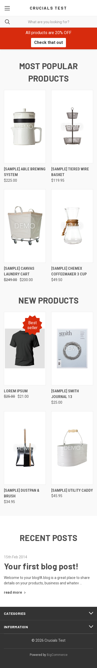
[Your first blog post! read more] (15, 592)
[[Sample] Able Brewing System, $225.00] (25, 126)
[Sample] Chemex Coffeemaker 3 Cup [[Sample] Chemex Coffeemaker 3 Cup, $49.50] (69, 271)
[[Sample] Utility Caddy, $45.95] (72, 448)
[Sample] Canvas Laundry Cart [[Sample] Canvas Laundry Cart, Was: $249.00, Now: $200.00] (19, 271)
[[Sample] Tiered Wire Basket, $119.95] (72, 126)
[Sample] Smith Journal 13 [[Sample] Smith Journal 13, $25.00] (65, 394)
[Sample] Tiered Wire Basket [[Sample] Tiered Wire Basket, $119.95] (70, 172)
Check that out (48, 42)
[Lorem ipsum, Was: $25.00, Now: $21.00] (25, 348)
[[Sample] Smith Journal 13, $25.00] (72, 348)
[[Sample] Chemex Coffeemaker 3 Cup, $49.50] (72, 226)
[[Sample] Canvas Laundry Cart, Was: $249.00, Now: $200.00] (25, 226)
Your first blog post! (41, 566)
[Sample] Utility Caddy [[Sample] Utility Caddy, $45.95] (72, 490)
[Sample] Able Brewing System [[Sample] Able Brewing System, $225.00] (25, 172)
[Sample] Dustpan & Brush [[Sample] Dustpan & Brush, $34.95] (21, 493)
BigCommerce (57, 655)
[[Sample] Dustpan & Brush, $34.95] (25, 448)
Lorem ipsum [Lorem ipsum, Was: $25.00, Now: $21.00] (16, 391)
